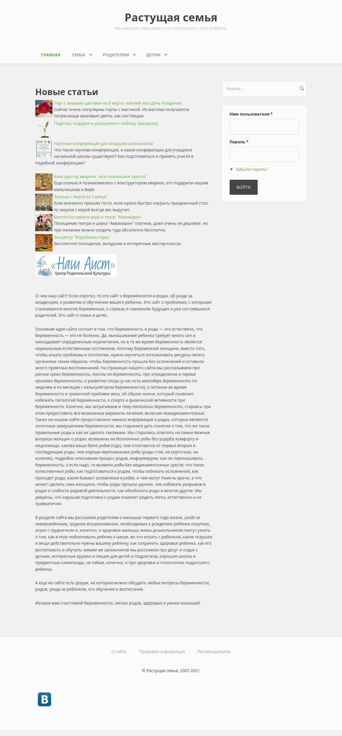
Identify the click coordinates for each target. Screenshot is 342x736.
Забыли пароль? (252, 169)
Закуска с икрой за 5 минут (80, 196)
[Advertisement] (265, 294)
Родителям (117, 53)
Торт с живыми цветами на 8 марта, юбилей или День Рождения (118, 103)
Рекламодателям (214, 651)
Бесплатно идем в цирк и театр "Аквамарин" (98, 217)
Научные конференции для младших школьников (103, 143)
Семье (80, 53)
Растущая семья (171, 17)
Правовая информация (162, 651)
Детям (155, 53)
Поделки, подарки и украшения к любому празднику (106, 123)
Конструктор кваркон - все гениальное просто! (100, 176)
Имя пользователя (251, 114)
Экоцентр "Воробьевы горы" (82, 237)
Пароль (239, 141)
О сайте (119, 651)
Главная (50, 55)
